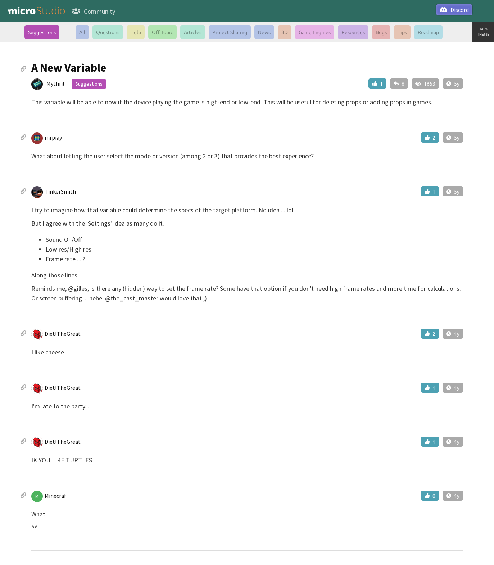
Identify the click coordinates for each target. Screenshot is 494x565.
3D (284, 32)
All (82, 32)
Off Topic (162, 32)
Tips (402, 32)
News (264, 32)
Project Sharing (229, 32)
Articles (192, 32)
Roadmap (428, 32)
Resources (353, 32)
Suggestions (42, 32)
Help (135, 32)
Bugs (381, 32)
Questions (107, 32)
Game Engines (315, 32)
